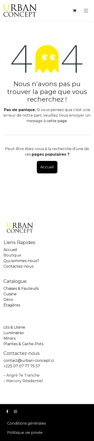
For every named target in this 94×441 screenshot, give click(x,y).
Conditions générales (26, 423)
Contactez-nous (18, 266)
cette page (57, 121)
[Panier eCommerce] (74, 10)
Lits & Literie (14, 327)
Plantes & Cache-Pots (23, 344)
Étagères (11, 305)
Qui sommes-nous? (21, 261)
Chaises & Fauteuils (21, 288)
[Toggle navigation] (86, 10)
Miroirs (9, 338)
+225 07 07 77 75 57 (21, 366)
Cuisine (10, 294)
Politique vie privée (25, 432)
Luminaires (13, 333)
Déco (8, 299)
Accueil (47, 167)
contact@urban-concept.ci (28, 360)
